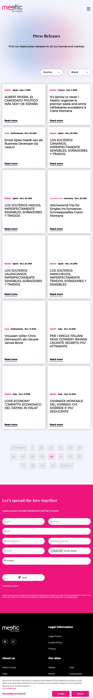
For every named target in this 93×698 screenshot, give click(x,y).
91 (61, 456)
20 (41, 447)
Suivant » (66, 465)
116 (52, 465)
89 (42, 456)
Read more (10, 120)
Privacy (52, 648)
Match (51, 673)
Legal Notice (54, 636)
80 (70, 447)
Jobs (4, 673)
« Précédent (18, 447)
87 (23, 456)
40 (50, 447)
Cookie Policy (55, 642)
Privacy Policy (72, 597)
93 (79, 456)
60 (60, 447)
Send (22, 577)
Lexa (71, 667)
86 (13, 456)
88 (32, 456)
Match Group (9, 667)
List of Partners (9, 690)
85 (79, 447)
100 (43, 465)
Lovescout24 (75, 673)
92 (70, 456)
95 (32, 465)
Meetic (51, 667)
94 (23, 465)
